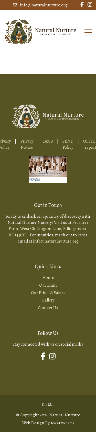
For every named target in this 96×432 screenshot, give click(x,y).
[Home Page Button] (40, 30)
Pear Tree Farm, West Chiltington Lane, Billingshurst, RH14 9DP (48, 228)
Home (48, 277)
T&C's (48, 141)
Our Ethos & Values (48, 293)
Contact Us (48, 308)
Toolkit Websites (62, 423)
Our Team (48, 285)
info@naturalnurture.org (40, 5)
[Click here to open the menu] (88, 32)
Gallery (48, 300)
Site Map (48, 404)
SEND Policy (67, 144)
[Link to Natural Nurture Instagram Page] (90, 5)
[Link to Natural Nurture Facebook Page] (82, 5)
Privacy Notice (26, 144)
